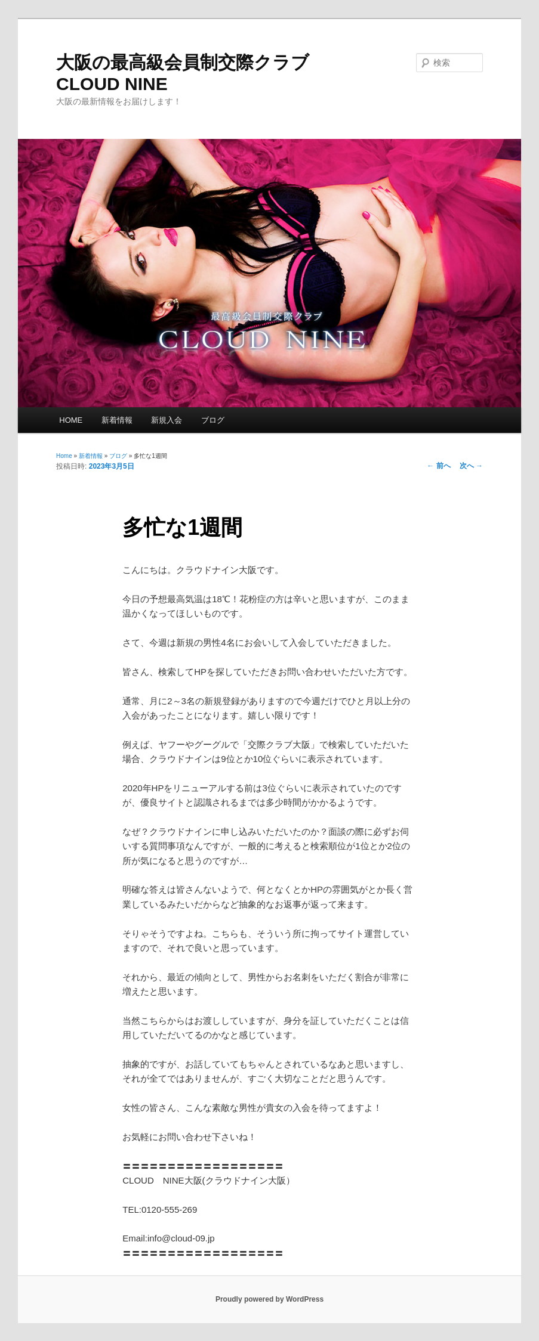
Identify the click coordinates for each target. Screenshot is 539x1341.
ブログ (212, 420)
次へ (471, 466)
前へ (438, 466)
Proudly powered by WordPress (269, 1299)
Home (64, 456)
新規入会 (166, 420)
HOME (70, 420)
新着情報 (117, 420)
